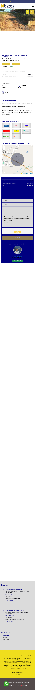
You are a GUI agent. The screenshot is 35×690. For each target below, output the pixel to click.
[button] (22, 1)
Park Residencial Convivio (16, 59)
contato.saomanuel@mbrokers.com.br (14, 619)
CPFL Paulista (6, 645)
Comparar (16, 64)
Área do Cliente (6, 1)
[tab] (27, 12)
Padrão (7, 59)
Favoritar (6, 64)
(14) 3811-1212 (8, 596)
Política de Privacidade (17, 672)
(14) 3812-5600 (9, 617)
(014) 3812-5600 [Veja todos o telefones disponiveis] (15, 1)
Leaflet (23, 173)
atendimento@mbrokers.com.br (13, 598)
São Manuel (6, 639)
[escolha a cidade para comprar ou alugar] (28, 1)
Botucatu (5, 637)
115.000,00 (30, 74)
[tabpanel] (17, 20)
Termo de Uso (17, 674)
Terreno (4, 59)
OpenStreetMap (29, 173)
